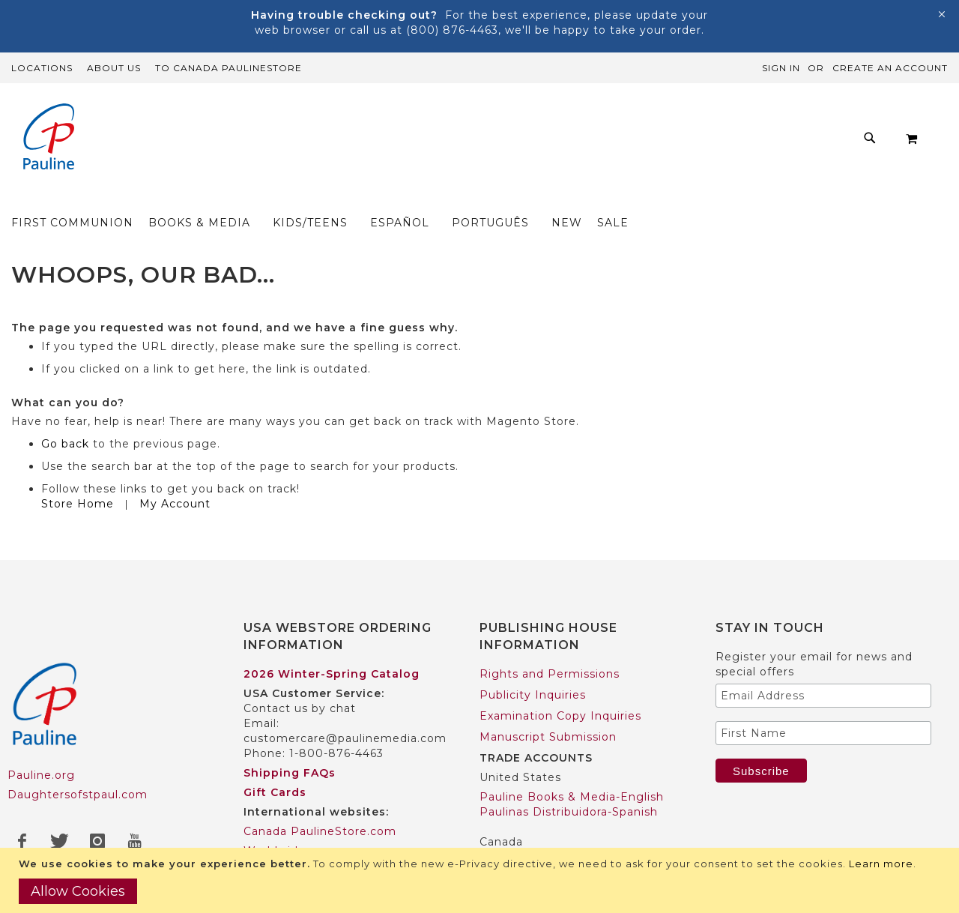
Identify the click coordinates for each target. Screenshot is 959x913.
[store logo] (48, 138)
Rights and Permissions (550, 644)
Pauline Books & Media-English (572, 767)
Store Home (77, 474)
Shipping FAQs (289, 743)
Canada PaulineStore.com (319, 802)
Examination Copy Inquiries (560, 686)
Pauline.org (41, 746)
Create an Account (890, 67)
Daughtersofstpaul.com (77, 766)
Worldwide (274, 821)
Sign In (781, 67)
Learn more (881, 864)
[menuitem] (252, 142)
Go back (65, 414)
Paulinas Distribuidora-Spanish (569, 782)
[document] (481, 880)
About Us (114, 67)
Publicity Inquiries (533, 665)
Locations (42, 67)
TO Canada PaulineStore (228, 67)
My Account (175, 474)
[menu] (512, 142)
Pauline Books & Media (548, 832)
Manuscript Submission (548, 707)
